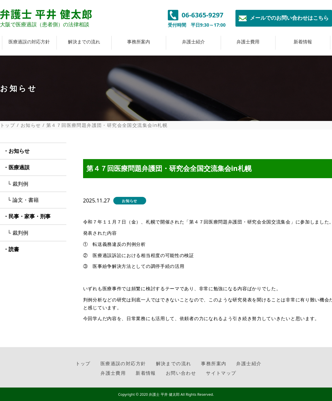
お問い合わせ (181, 373)
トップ (7, 125)
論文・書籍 (25, 199)
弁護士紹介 (193, 41)
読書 (14, 249)
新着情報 (303, 41)
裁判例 (20, 183)
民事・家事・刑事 (30, 216)
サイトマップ (221, 373)
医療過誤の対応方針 (29, 41)
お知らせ (31, 125)
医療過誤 (19, 167)
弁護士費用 (247, 41)
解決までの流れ (84, 41)
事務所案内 (138, 41)
